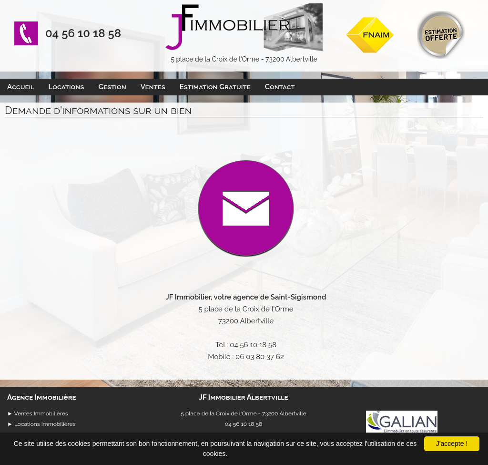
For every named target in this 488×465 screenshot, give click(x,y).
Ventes (153, 87)
